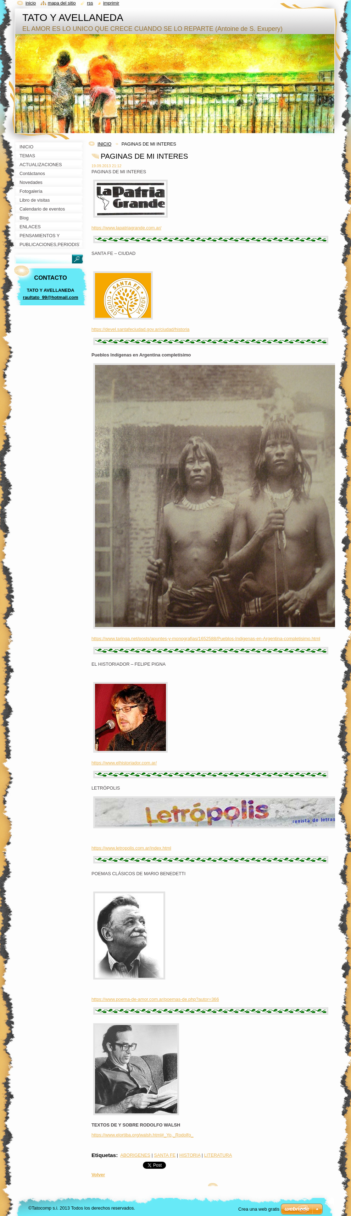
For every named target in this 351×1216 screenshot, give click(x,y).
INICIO (104, 144)
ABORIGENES (135, 1155)
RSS (90, 3)
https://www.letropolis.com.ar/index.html (131, 848)
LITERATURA (218, 1155)
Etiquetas (103, 1155)
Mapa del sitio (62, 3)
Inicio (31, 3)
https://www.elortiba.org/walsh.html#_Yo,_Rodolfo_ (142, 1135)
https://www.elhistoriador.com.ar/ (124, 762)
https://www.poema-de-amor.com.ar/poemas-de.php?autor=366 (155, 999)
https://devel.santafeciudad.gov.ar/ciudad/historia (140, 329)
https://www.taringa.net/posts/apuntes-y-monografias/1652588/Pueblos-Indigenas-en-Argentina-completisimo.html (205, 638)
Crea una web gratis (258, 1209)
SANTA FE (165, 1155)
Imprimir (111, 3)
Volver (98, 1174)
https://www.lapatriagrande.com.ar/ (126, 227)
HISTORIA (190, 1155)
